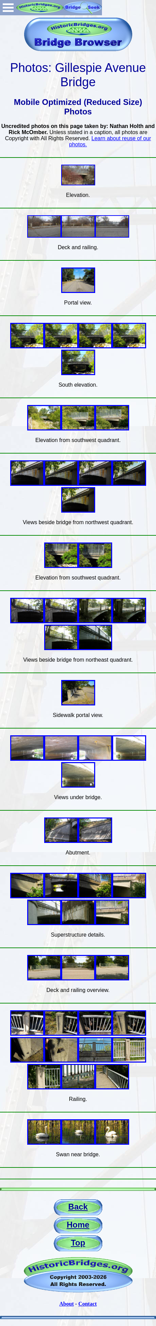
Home (78, 1224)
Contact (87, 1304)
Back (78, 1206)
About (66, 1304)
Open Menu (8, 7)
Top (78, 1242)
